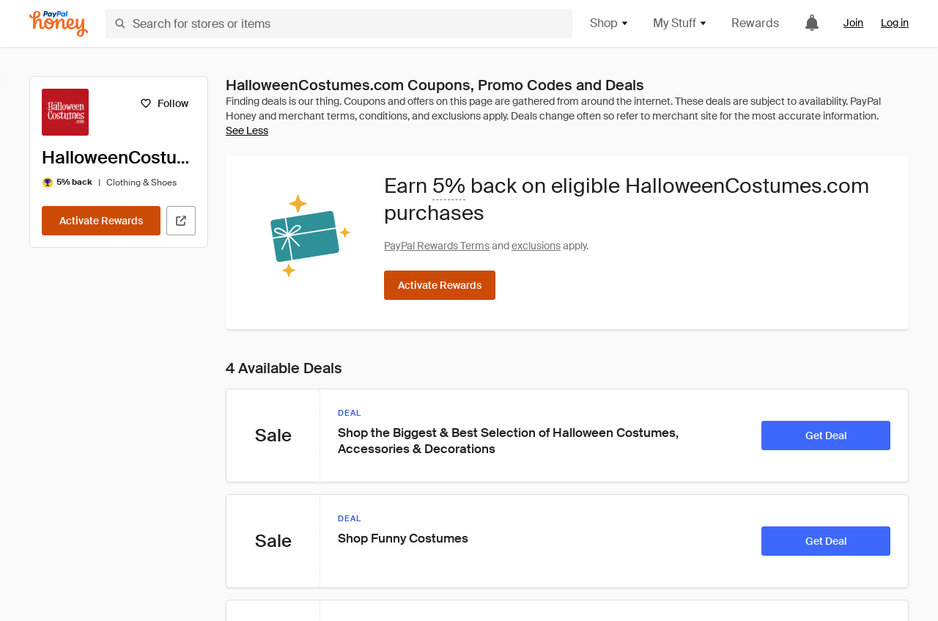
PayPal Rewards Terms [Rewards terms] (437, 245)
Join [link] (853, 22)
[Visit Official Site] (181, 220)
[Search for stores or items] (339, 23)
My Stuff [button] (680, 23)
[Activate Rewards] (101, 220)
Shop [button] (609, 23)
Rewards (755, 23)
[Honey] (58, 24)
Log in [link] (895, 22)
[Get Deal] (825, 435)
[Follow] (164, 103)
